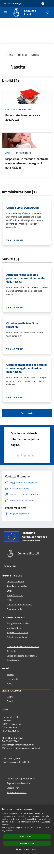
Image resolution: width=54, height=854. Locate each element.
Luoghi (10, 696)
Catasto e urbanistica (17, 637)
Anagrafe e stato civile (18, 623)
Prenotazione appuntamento (21, 778)
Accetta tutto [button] (27, 836)
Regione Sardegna (13, 3)
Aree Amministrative (17, 586)
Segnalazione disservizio (18, 783)
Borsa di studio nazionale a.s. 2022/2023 (23, 117)
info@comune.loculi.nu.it (21, 744)
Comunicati (12, 679)
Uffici (9, 590)
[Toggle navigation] (5, 12)
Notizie (10, 674)
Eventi (10, 701)
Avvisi (8, 109)
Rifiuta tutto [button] (27, 843)
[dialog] (27, 829)
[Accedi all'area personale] (43, 3)
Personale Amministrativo (19, 604)
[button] (27, 849)
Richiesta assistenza (16, 792)
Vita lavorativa (14, 628)
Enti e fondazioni (15, 595)
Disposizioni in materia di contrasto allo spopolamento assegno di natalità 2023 (27, 163)
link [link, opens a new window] (11, 830)
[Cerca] (48, 12)
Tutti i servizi (27, 413)
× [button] (51, 808)
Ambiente (11, 651)
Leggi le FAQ (13, 788)
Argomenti (22, 54)
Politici (10, 600)
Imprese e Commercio (17, 632)
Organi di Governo (15, 581)
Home (10, 54)
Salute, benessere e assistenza (22, 655)
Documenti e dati (15, 609)
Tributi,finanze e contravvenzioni (23, 646)
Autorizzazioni (14, 660)
